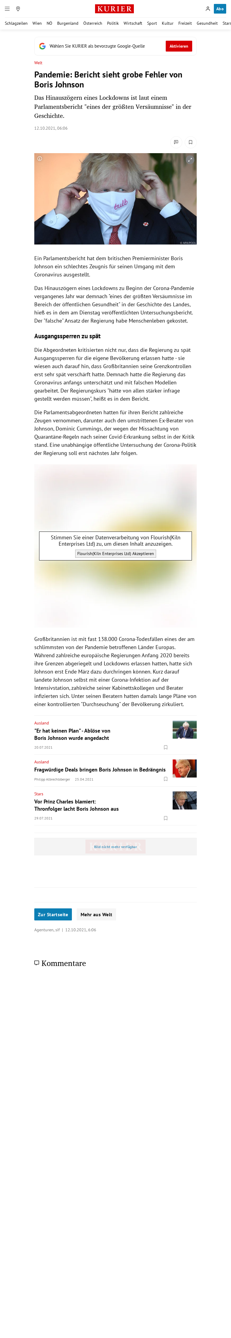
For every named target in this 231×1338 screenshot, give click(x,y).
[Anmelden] (208, 9)
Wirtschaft (133, 23)
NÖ (49, 23)
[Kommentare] (176, 142)
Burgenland (68, 23)
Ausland (41, 723)
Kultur (168, 23)
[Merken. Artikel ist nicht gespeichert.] (191, 142)
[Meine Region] (18, 9)
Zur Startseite (53, 914)
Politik (113, 23)
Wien (37, 23)
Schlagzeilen (16, 23)
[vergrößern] (190, 160)
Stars (38, 793)
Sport (152, 23)
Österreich (92, 23)
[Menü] (7, 9)
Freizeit (185, 23)
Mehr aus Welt (96, 914)
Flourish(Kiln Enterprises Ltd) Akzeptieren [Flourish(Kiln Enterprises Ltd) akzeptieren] (115, 553)
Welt (38, 62)
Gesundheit (207, 23)
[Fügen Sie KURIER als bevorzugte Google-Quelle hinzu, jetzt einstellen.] (115, 46)
